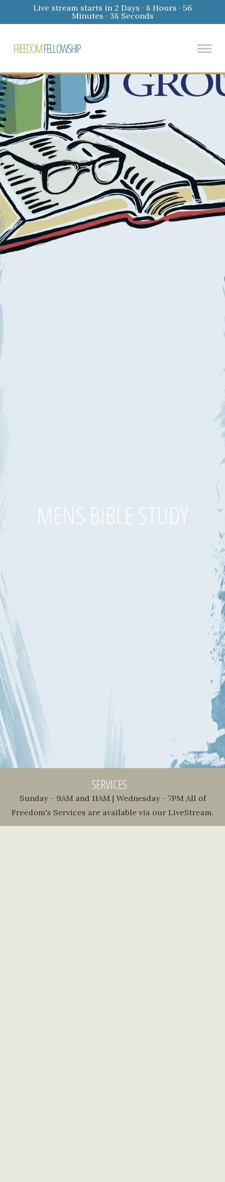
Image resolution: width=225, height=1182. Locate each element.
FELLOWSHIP (46, 48)
